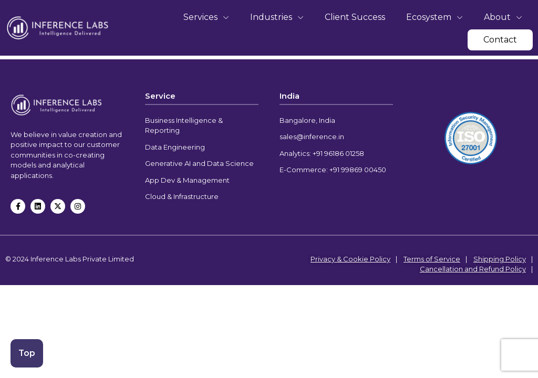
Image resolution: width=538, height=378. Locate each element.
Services (206, 17)
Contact (500, 40)
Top (27, 352)
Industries (277, 17)
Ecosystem (434, 17)
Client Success (355, 17)
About (503, 17)
